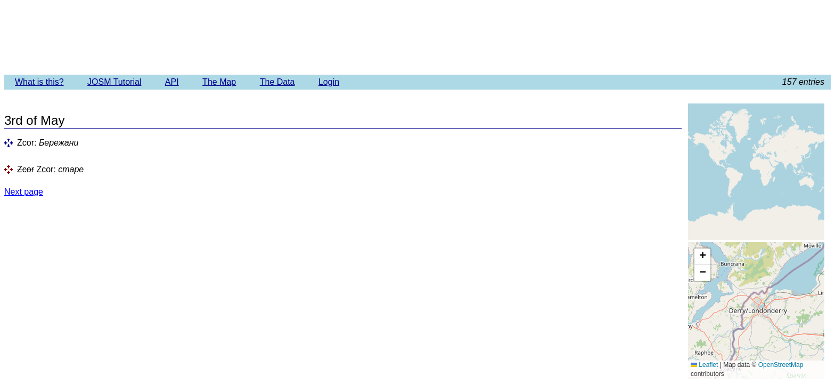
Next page (23, 191)
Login (328, 81)
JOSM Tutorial (114, 81)
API (172, 81)
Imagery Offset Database (417, 36)
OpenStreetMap (781, 365)
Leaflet (704, 365)
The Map (219, 81)
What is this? (39, 81)
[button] (702, 257)
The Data (277, 81)
